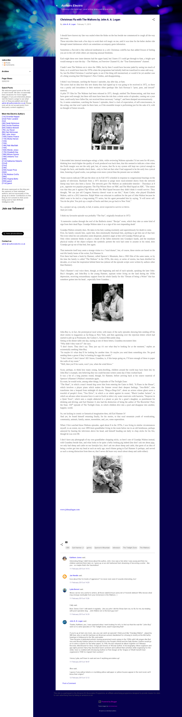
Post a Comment (69, 683)
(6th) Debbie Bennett (10, 128)
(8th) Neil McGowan (10, 132)
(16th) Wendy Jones (10, 150)
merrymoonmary (112, 706)
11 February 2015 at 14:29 (79, 582)
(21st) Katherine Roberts (12, 161)
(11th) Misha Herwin (10, 139)
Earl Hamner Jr (78, 548)
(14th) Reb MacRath (10, 145)
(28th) (4, 177)
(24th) (4, 168)
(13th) (4, 143)
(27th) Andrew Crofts (10, 174)
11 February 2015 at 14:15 (79, 569)
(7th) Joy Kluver (8, 130)
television (116, 548)
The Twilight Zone (130, 548)
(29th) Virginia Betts (10, 179)
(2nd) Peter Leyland (10, 119)
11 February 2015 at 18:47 (79, 662)
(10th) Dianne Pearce (10, 137)
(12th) (4, 141)
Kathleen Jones (76, 557)
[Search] (158, 6)
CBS (67, 548)
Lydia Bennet (74, 589)
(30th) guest (7, 181)
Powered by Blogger (107, 702)
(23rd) (4, 165)
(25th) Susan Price (9, 170)
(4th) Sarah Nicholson (10, 123)
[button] (153, 20)
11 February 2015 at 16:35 (79, 614)
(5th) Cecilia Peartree (10, 125)
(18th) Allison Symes (10, 154)
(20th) (4, 159)
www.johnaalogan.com (70, 509)
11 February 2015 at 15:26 (79, 598)
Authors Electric (72, 5)
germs (89, 548)
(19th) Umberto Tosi (10, 157)
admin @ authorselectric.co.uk (13, 103)
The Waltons (145, 548)
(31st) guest (7, 183)
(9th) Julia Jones (9, 134)
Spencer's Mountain (102, 548)
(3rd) (4, 121)
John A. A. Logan (76, 621)
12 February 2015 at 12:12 (79, 678)
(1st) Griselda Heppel (10, 117)
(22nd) (4, 163)
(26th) (4, 172)
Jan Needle (74, 575)
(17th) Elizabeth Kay (10, 152)
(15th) (4, 148)
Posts (7, 63)
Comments (9, 65)
